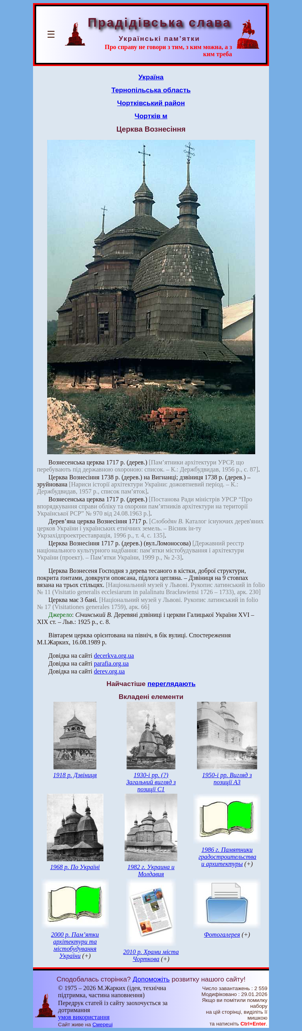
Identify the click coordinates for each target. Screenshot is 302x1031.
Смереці (102, 1024)
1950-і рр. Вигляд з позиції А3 (227, 778)
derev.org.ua (109, 671)
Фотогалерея (222, 934)
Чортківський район (151, 103)
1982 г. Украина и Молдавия (151, 870)
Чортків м (150, 116)
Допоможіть (151, 979)
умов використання (84, 1017)
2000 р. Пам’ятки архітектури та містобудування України (75, 945)
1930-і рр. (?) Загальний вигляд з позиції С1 (151, 782)
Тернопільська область (151, 90)
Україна (151, 77)
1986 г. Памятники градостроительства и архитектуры (227, 856)
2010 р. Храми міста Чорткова (151, 955)
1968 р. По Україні (75, 867)
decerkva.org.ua (114, 655)
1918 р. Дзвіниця (75, 775)
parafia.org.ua (111, 663)
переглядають (171, 684)
